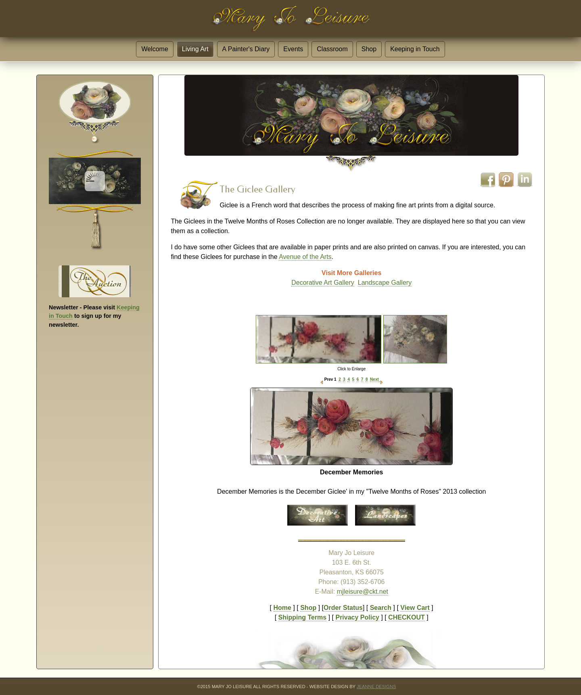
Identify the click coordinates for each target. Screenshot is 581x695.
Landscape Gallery (385, 282)
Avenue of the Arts (305, 256)
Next (374, 379)
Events (293, 49)
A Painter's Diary (246, 49)
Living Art (195, 49)
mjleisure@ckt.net (362, 591)
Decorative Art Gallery (322, 282)
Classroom (332, 49)
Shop (369, 49)
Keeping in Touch (414, 49)
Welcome (154, 49)
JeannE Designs (376, 686)
